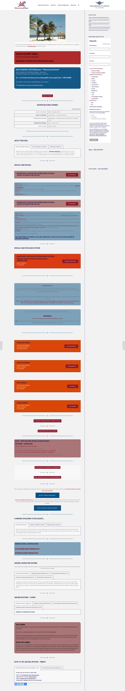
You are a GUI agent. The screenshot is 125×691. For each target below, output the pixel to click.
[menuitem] (43, 5)
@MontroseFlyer (33, 676)
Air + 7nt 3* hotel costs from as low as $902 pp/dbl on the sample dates (38, 78)
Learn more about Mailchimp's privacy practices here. (98, 135)
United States (95, 76)
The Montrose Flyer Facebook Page (30, 675)
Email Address (93, 45)
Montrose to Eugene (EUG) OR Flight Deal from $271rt (99, 17)
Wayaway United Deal (54, 151)
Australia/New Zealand (97, 96)
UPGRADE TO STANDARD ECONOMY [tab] (37, 524)
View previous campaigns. (95, 106)
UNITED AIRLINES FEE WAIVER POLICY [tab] (44, 577)
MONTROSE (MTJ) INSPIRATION (26, 553)
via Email (25, 680)
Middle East (94, 90)
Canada (93, 80)
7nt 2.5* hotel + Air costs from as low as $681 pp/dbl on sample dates (31, 452)
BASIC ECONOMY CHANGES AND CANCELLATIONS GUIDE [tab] (65, 603)
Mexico (93, 78)
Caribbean (94, 82)
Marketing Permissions (95, 109)
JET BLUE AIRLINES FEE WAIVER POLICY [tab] (59, 573)
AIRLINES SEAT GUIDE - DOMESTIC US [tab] (23, 603)
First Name (92, 53)
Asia (93, 94)
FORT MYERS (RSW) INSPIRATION (27, 549)
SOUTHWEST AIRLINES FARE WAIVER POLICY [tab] (25, 577)
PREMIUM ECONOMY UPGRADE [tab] (53, 524)
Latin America (95, 84)
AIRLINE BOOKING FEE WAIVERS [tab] (22, 573)
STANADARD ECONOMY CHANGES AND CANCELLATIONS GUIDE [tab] (28, 607)
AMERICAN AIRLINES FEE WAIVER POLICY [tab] (40, 573)
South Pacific (95, 98)
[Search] (78, 5)
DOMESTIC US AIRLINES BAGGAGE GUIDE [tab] (42, 603)
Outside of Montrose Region (98, 72)
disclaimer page (32, 46)
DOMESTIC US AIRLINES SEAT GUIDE (25, 611)
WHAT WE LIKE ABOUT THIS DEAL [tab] (22, 146)
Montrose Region (96, 70)
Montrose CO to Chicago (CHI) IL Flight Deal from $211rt (99, 27)
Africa (93, 92)
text (92, 104)
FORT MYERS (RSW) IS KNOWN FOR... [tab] (39, 146)
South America (95, 86)
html (92, 102)
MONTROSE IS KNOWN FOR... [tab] (56, 146)
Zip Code (91, 61)
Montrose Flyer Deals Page (28, 678)
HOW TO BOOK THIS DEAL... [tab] (21, 524)
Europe (93, 88)
